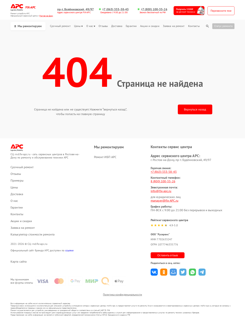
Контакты (194, 26)
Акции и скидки (149, 26)
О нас (90, 26)
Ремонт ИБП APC (105, 157)
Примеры (17, 180)
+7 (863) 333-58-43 (115, 9)
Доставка (116, 26)
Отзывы (103, 26)
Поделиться (154, 272)
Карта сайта (19, 261)
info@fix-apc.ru (161, 191)
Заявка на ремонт (174, 26)
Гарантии (131, 26)
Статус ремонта (223, 26)
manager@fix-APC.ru (164, 200)
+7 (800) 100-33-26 (154, 9)
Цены (78, 26)
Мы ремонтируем (28, 26)
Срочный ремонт (60, 26)
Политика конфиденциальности (122, 294)
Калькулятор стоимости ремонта (33, 234)
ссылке (69, 250)
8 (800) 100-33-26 (163, 181)
